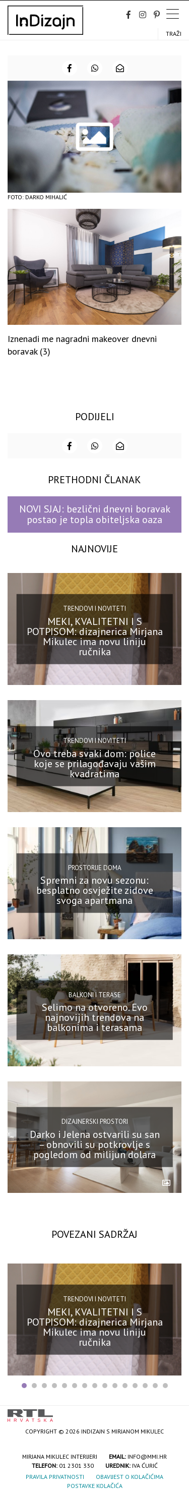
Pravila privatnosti (55, 1476)
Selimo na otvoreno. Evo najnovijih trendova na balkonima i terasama (95, 1017)
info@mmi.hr (147, 1456)
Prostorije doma (94, 868)
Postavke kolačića (94, 1485)
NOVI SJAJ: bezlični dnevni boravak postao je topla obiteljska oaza (94, 514)
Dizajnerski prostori (94, 1121)
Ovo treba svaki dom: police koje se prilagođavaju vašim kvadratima (94, 763)
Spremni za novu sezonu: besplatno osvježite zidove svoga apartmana (94, 890)
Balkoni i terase (95, 994)
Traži (173, 33)
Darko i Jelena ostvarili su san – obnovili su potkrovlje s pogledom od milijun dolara (95, 1144)
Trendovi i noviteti (94, 608)
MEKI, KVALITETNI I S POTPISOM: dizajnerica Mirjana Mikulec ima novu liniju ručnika (95, 636)
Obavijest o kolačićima (129, 1476)
